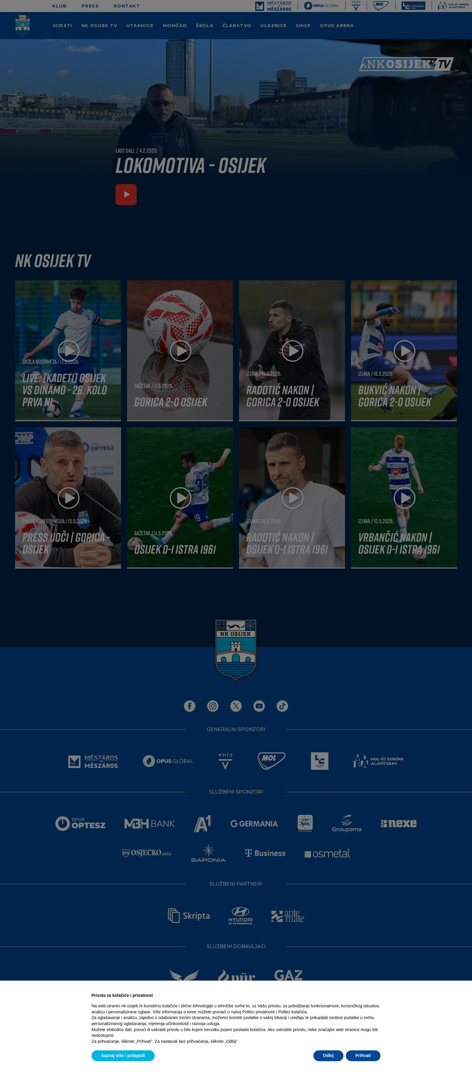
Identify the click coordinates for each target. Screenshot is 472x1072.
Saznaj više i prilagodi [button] (123, 1055)
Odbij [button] (328, 1055)
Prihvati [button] (363, 1055)
